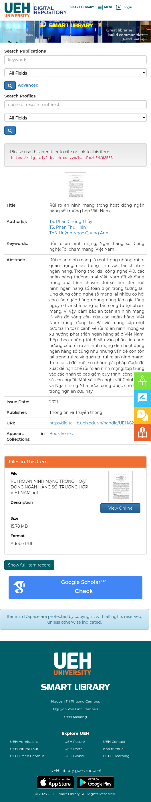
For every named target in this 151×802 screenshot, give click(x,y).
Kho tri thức (113, 749)
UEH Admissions (24, 741)
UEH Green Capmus (27, 756)
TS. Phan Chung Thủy (70, 221)
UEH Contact (114, 741)
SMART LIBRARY (82, 7)
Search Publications (25, 51)
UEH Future (75, 741)
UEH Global (74, 756)
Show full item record (29, 565)
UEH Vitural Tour (24, 749)
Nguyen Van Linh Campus (75, 709)
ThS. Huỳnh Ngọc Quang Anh (78, 233)
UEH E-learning (116, 756)
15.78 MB (19, 526)
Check (84, 591)
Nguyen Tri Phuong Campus (75, 701)
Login (124, 7)
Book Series (61, 433)
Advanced (28, 85)
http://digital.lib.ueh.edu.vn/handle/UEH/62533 (94, 423)
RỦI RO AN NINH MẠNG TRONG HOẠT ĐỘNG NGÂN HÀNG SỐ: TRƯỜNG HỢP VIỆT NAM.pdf (49, 487)
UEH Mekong (75, 717)
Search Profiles (19, 96)
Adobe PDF (22, 543)
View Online (120, 508)
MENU (105, 7)
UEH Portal (74, 749)
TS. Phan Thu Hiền (67, 227)
